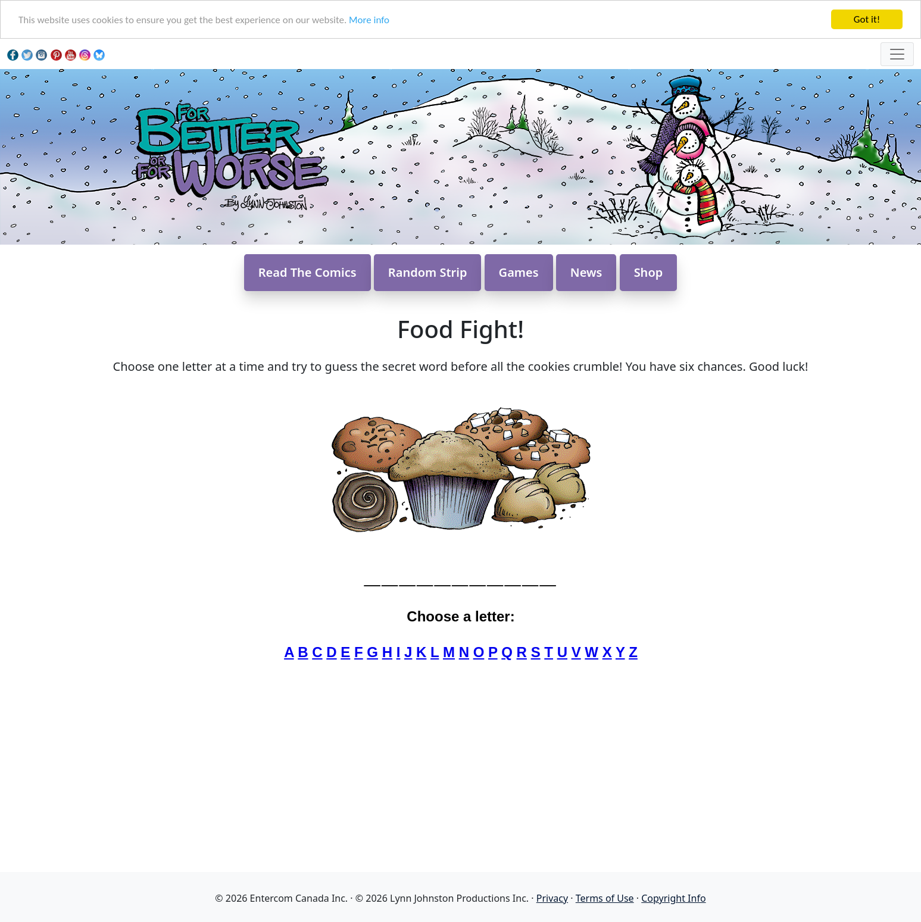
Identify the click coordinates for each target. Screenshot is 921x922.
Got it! (867, 19)
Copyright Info (673, 898)
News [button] (586, 272)
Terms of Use (605, 898)
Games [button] (519, 272)
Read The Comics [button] (307, 272)
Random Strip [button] (427, 272)
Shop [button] (648, 272)
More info (369, 20)
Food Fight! (460, 328)
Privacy (552, 898)
